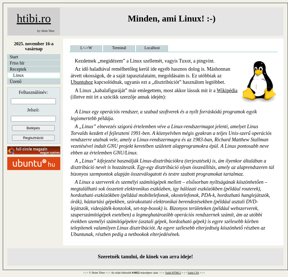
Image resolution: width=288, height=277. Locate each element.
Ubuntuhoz (82, 82)
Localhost (152, 48)
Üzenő (15, 81)
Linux (18, 75)
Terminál (119, 48)
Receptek (18, 69)
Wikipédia (227, 90)
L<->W (86, 48)
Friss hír (17, 63)
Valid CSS (193, 272)
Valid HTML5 (173, 272)
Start (14, 56)
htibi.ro (34, 18)
